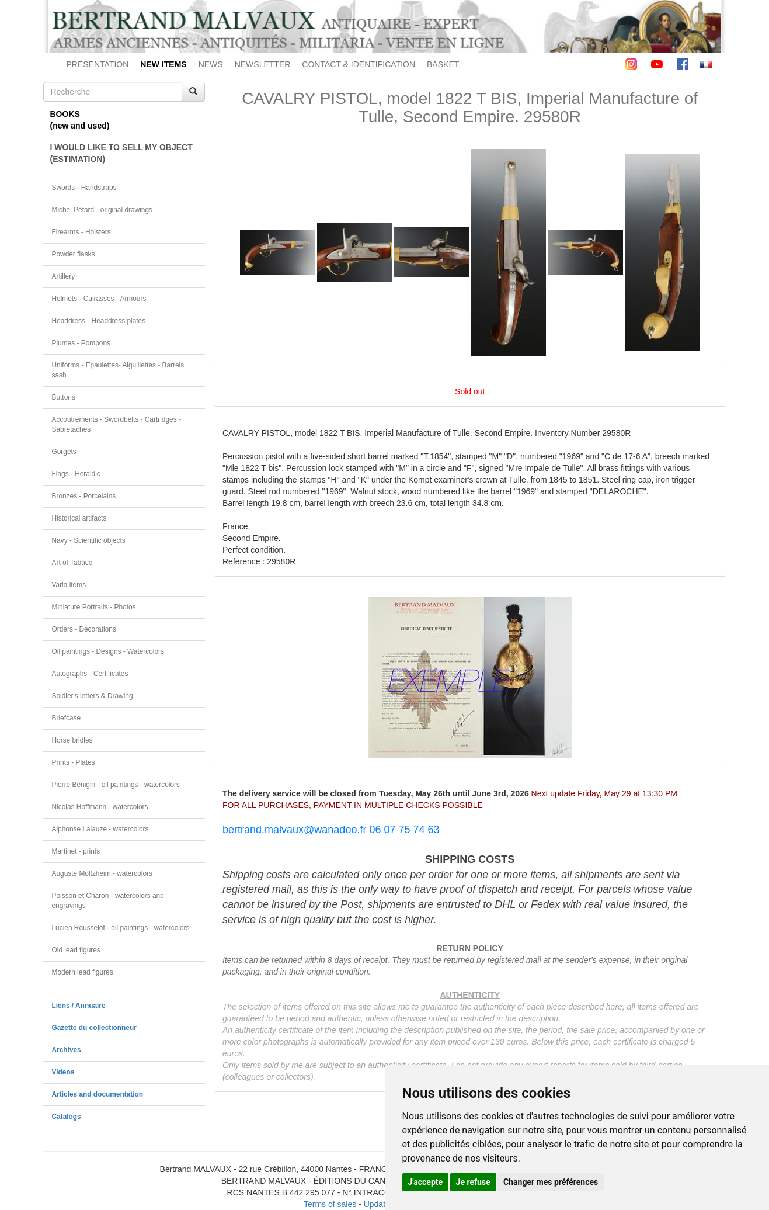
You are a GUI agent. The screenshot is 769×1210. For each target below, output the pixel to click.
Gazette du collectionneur (94, 1028)
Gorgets (64, 452)
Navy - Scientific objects (89, 540)
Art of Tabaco (72, 563)
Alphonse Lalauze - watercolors (100, 829)
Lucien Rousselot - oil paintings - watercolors (121, 928)
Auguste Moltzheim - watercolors (102, 873)
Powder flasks (73, 254)
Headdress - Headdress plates (99, 321)
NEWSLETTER (263, 64)
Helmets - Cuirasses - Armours (99, 298)
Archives (66, 1050)
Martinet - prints (76, 851)
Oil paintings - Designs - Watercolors (108, 651)
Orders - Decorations (84, 629)
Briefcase (66, 718)
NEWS (211, 64)
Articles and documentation (98, 1094)
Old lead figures (76, 950)
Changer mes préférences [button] (550, 1182)
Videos (63, 1072)
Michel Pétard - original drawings (102, 210)
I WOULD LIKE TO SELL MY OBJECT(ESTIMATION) (121, 153)
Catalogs (66, 1116)
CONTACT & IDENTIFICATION (358, 64)
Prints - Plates (73, 762)
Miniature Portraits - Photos (94, 607)
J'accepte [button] (425, 1182)
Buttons (63, 397)
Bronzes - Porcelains (84, 496)
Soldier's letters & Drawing (92, 696)
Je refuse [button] (473, 1182)
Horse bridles (72, 740)
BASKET (443, 64)
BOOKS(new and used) (80, 119)
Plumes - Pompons (81, 343)
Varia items (69, 585)
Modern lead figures (82, 972)
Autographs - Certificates (90, 674)
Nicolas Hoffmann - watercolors (100, 807)
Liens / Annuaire (79, 1005)
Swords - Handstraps (84, 187)
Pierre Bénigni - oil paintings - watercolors (116, 785)
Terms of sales (330, 1204)
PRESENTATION (98, 64)
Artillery (63, 276)
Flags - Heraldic (76, 474)
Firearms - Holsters (81, 232)
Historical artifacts (79, 518)
